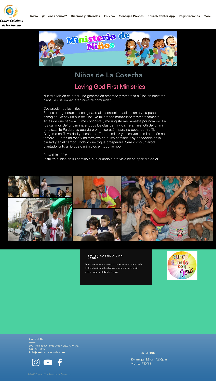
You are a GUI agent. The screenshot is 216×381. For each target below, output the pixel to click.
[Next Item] (207, 208)
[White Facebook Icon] (60, 362)
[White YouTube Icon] (48, 362)
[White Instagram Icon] (36, 362)
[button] (54, 14)
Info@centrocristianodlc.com (47, 352)
